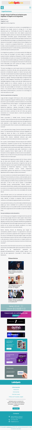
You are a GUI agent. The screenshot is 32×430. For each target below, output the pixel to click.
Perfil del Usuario (16, 394)
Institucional (16, 389)
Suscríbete (16, 408)
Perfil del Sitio (16, 392)
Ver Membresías (10, 375)
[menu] (30, 7)
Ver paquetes (9, 362)
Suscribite (9, 348)
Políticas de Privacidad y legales (16, 396)
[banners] (16, 2)
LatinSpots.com (10, 427)
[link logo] (2, 7)
